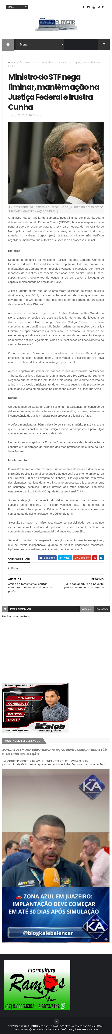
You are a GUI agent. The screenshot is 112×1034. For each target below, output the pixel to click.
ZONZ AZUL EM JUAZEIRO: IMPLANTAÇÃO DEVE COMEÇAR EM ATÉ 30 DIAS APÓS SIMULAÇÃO (54, 751)
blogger (87, 608)
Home (11, 62)
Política (20, 62)
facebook (102, 608)
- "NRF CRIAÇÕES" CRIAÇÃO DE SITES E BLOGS (71, 1029)
